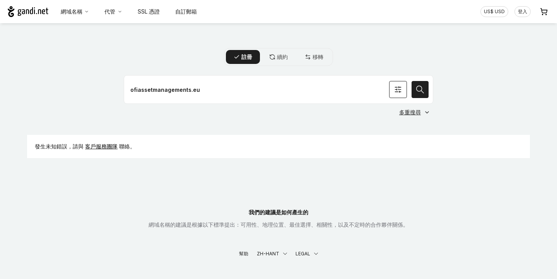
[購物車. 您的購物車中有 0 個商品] (544, 12)
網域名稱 (75, 11)
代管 (113, 11)
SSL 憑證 (149, 11)
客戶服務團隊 (101, 146)
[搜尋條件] (398, 89)
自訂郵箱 (186, 11)
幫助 (243, 254)
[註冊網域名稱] (278, 89)
